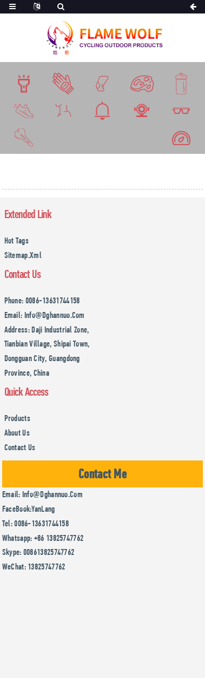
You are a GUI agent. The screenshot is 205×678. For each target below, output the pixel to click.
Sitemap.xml (23, 255)
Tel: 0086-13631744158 (35, 523)
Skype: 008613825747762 (38, 552)
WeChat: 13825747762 (33, 566)
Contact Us (20, 447)
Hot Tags (16, 240)
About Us (17, 433)
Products (17, 418)
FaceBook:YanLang (28, 509)
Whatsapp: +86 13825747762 (43, 538)
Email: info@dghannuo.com (44, 315)
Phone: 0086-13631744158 (42, 300)
